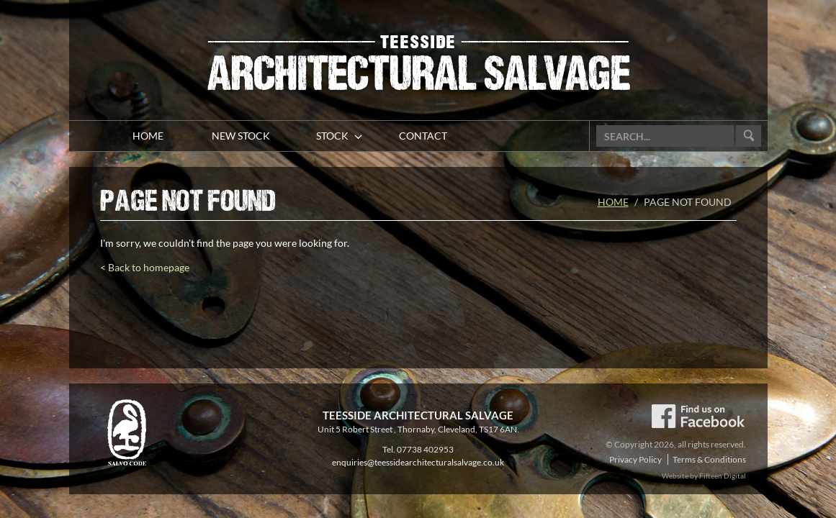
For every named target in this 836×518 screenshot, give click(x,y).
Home (613, 202)
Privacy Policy (635, 459)
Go (748, 136)
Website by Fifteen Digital (704, 475)
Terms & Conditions (709, 459)
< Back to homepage (144, 267)
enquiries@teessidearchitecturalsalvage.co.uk (418, 462)
